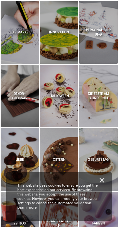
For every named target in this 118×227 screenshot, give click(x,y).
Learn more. (27, 207)
